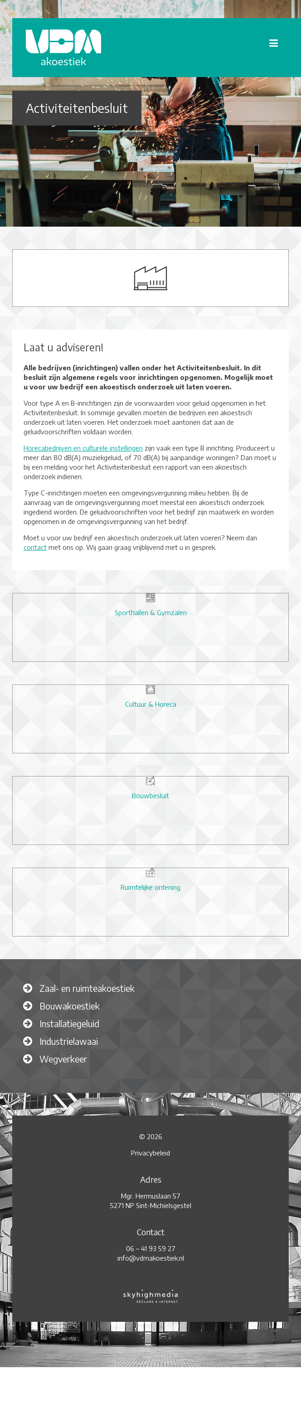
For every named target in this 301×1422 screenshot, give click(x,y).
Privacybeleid (150, 1153)
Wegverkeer (63, 1058)
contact (35, 547)
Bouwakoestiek (69, 1005)
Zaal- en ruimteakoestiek (87, 988)
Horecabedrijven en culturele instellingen (83, 448)
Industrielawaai (68, 1041)
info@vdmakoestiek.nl (150, 1258)
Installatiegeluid (69, 1023)
